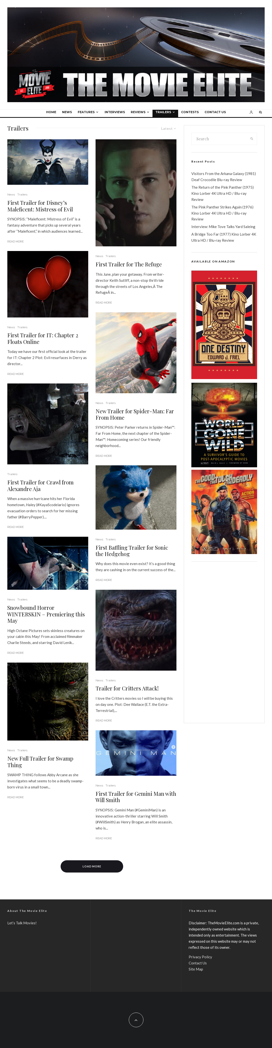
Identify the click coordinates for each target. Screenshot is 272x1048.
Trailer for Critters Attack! (127, 688)
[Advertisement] (224, 642)
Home (51, 112)
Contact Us (215, 112)
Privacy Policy (200, 957)
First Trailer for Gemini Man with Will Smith (136, 796)
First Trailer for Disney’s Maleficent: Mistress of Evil (40, 205)
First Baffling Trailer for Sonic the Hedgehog (132, 550)
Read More (15, 241)
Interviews (115, 112)
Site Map (196, 969)
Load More (92, 866)
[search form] (219, 139)
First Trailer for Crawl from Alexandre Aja (40, 485)
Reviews (138, 112)
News (67, 112)
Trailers (163, 112)
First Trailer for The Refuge (129, 264)
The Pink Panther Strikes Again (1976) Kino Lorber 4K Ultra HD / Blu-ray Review (222, 213)
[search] (252, 139)
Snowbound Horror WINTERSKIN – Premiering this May (46, 614)
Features (86, 112)
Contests (190, 112)
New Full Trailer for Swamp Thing (40, 761)
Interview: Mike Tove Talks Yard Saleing (223, 226)
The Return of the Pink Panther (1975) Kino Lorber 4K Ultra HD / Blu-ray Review (222, 193)
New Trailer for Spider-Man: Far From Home (135, 414)
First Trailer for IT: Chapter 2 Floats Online (42, 338)
